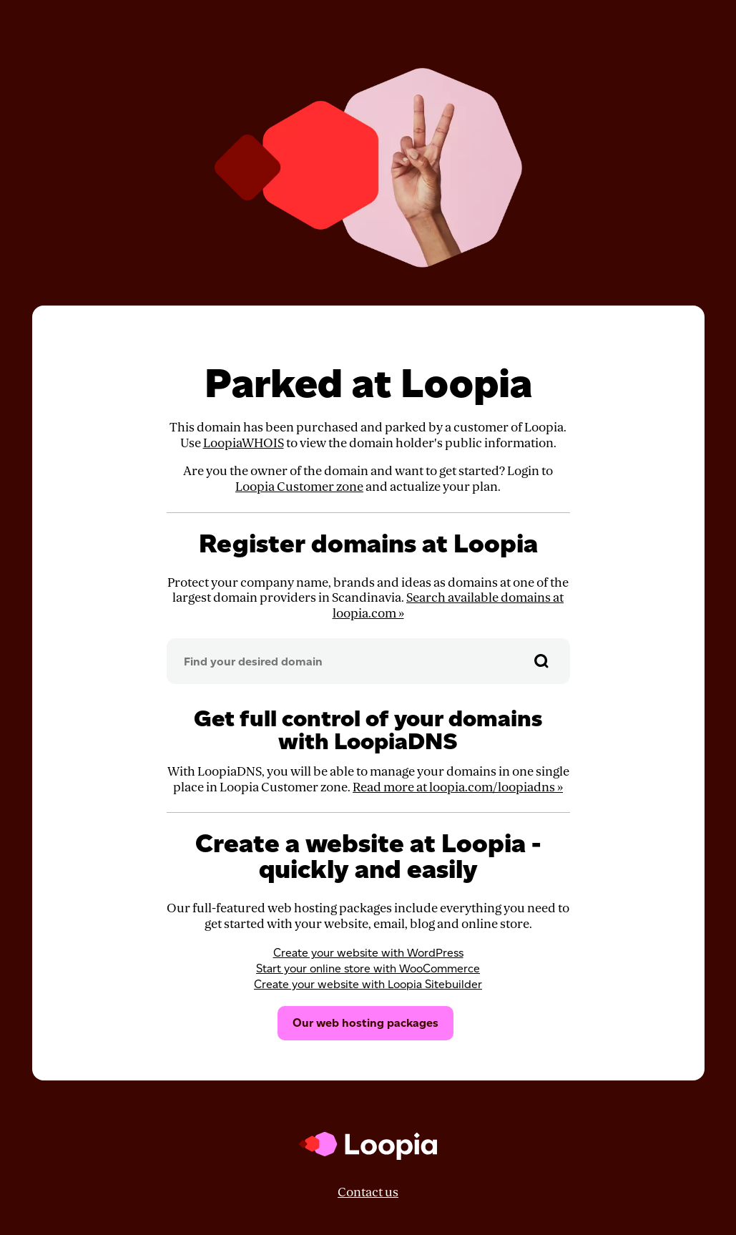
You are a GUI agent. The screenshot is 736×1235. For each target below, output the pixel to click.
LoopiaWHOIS (243, 443)
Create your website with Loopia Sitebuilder (368, 984)
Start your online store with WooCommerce (368, 968)
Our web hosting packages (365, 1023)
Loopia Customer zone (299, 486)
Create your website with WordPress (368, 953)
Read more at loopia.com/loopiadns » (458, 787)
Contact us (368, 1192)
